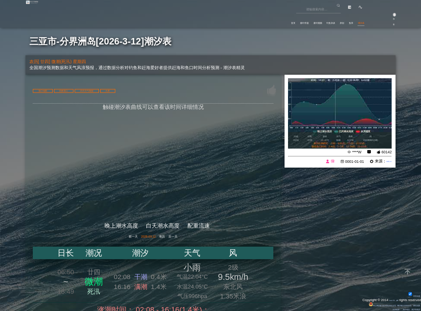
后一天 (196, 238)
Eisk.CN (385, 299)
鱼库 (333, 20)
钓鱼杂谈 (289, 20)
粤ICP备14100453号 (387, 304)
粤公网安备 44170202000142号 (343, 304)
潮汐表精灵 (410, 309)
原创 (314, 20)
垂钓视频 (260, 20)
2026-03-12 (143, 238)
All (395, 299)
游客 (386, 23)
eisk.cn (385, 161)
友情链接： (374, 309)
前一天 (110, 238)
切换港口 (97, 89)
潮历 (172, 238)
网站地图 (412, 304)
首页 (206, 20)
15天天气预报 (145, 89)
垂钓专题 (230, 20)
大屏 (189, 89)
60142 (387, 152)
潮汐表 (354, 20)
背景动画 (409, 295)
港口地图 (53, 89)
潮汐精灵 (392, 309)
